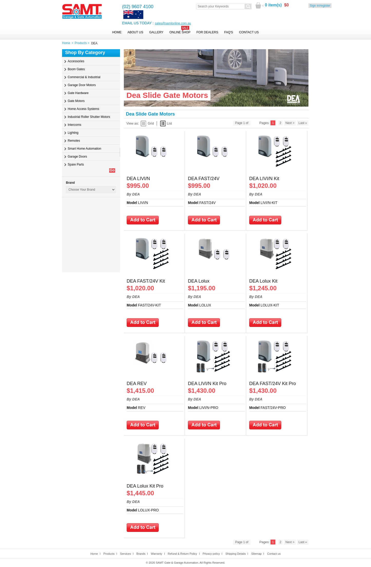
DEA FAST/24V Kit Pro (272, 383)
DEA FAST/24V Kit (146, 281)
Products (108, 553)
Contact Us (249, 32)
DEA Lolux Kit (263, 281)
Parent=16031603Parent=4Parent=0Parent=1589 (91, 189)
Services (125, 553)
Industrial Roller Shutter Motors (89, 117)
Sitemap (256, 553)
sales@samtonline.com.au (173, 23)
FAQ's (228, 32)
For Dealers (207, 32)
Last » (302, 123)
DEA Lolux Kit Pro (145, 486)
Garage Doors (77, 156)
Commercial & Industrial (84, 77)
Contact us (274, 553)
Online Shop (179, 32)
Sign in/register (320, 5)
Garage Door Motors (82, 85)
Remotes (74, 140)
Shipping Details (235, 553)
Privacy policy (211, 553)
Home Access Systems (83, 109)
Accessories (76, 61)
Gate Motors (76, 101)
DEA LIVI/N (138, 178)
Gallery (156, 32)
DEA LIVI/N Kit (264, 178)
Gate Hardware (78, 93)
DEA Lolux (198, 281)
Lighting (73, 133)
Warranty (156, 553)
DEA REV (137, 383)
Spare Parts (76, 164)
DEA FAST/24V (203, 178)
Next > (289, 123)
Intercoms (74, 125)
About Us (135, 32)
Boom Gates (76, 69)
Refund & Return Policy (182, 553)
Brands (140, 553)
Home (117, 32)
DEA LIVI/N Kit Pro (207, 383)
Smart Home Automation (84, 148)
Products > (83, 43)
